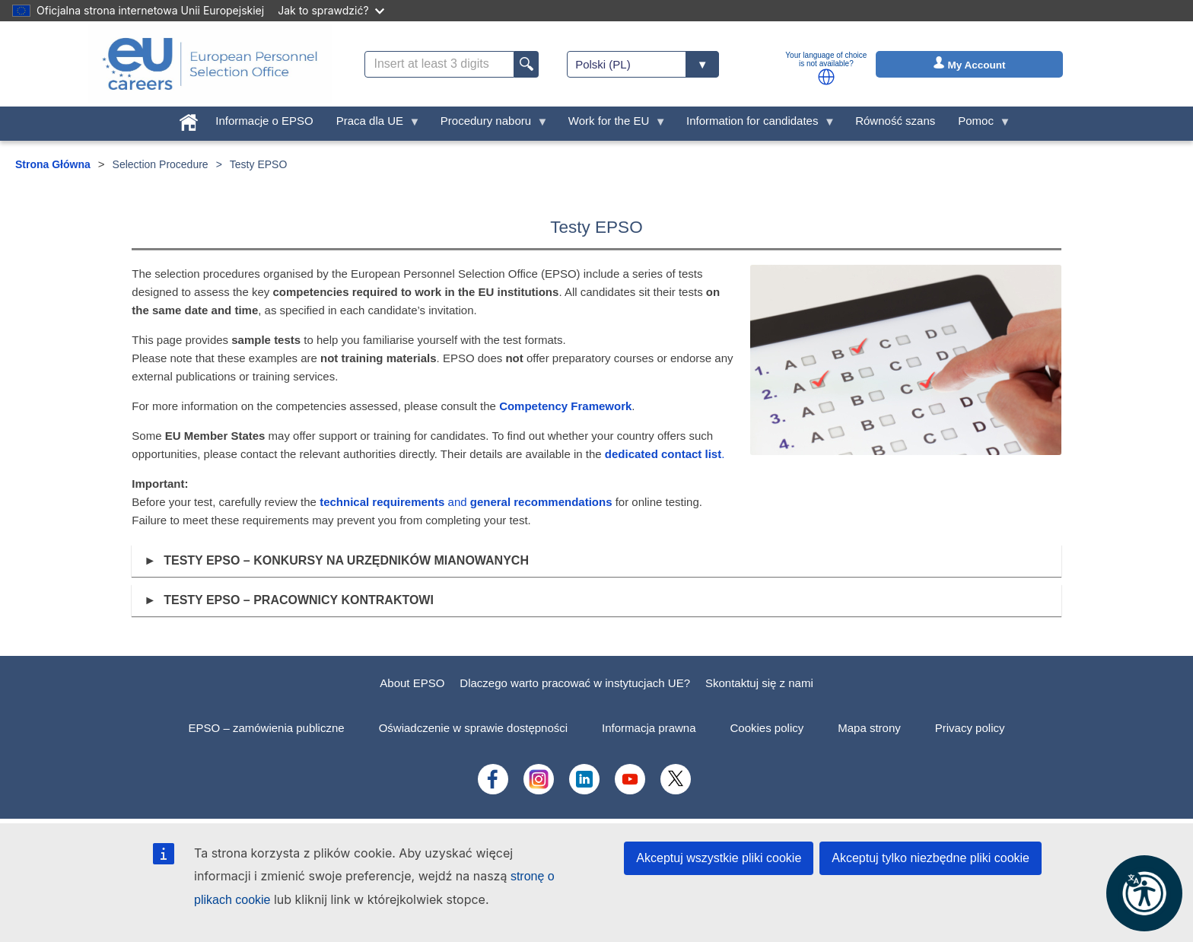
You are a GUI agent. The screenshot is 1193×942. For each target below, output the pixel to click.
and (466, 501)
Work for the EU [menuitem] (611, 124)
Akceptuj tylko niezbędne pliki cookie (930, 857)
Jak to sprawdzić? (330, 10)
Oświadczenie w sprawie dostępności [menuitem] (473, 727)
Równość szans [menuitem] (895, 120)
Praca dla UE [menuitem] (373, 124)
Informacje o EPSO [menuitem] (264, 120)
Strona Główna (53, 164)
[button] (826, 77)
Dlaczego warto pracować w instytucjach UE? (575, 682)
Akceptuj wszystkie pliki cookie (718, 857)
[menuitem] (188, 119)
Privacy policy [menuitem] (970, 727)
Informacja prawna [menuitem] (648, 727)
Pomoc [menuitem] (978, 124)
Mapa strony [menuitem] (869, 727)
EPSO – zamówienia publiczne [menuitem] (267, 727)
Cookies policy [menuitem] (767, 727)
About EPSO (412, 682)
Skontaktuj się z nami (759, 682)
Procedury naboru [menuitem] (489, 124)
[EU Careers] (210, 63)
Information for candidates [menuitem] (755, 124)
